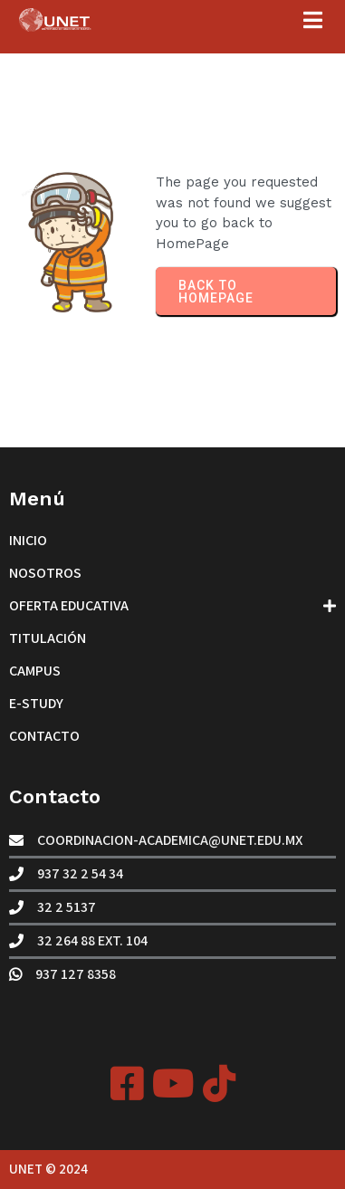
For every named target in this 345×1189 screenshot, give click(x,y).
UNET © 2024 (48, 1168)
